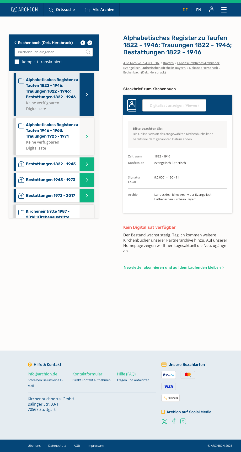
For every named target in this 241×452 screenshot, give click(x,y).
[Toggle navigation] (224, 9)
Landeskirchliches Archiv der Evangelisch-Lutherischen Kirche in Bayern (171, 65)
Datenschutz (57, 445)
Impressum (95, 445)
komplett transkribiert (42, 61)
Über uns (34, 445)
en (198, 9)
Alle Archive (103, 9)
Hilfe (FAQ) (126, 374)
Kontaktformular (87, 374)
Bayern (168, 63)
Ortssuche (65, 9)
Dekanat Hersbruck (203, 68)
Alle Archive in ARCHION (141, 63)
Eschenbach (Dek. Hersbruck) (44, 42)
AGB (77, 445)
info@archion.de (42, 374)
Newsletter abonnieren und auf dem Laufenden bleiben (172, 267)
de (185, 9)
